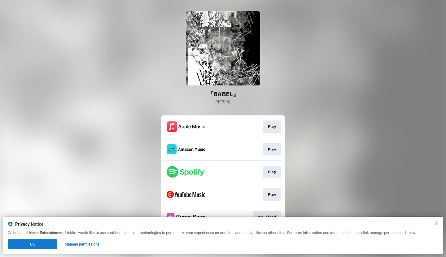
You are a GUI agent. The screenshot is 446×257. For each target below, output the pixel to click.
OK (32, 244)
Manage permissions (82, 244)
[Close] (436, 223)
